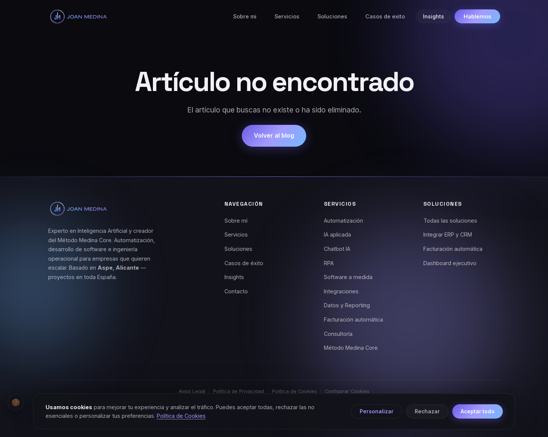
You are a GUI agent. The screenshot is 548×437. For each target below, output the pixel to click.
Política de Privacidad (238, 391)
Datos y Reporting (347, 305)
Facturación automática (353, 319)
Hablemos (477, 16)
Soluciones (332, 16)
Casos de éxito (243, 263)
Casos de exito (385, 16)
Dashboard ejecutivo (449, 263)
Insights (433, 16)
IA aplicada (337, 234)
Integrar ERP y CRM (447, 234)
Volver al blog (274, 135)
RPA (329, 263)
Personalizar (377, 411)
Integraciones (341, 291)
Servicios (287, 16)
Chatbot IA (337, 249)
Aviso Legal (192, 391)
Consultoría (338, 334)
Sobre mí (235, 220)
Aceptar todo (478, 411)
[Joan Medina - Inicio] (78, 17)
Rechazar (427, 411)
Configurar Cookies (347, 391)
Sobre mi (244, 16)
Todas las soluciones (450, 220)
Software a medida (348, 277)
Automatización (343, 220)
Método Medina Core (351, 347)
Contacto (236, 291)
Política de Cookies (294, 391)
